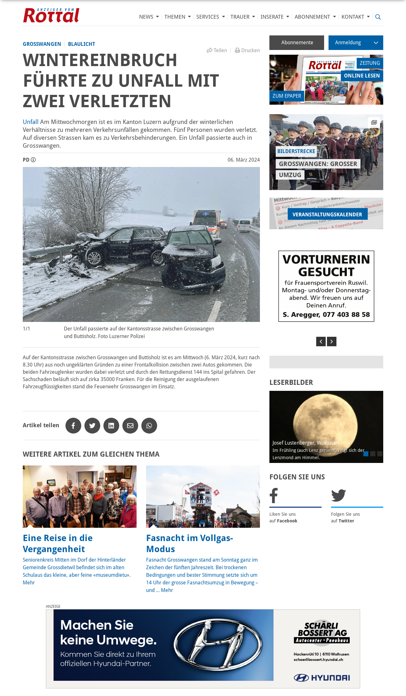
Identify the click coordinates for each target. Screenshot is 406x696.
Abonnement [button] (313, 17)
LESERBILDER (291, 382)
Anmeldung (356, 43)
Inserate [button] (273, 17)
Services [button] (208, 17)
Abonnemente (297, 43)
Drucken (247, 50)
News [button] (147, 17)
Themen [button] (175, 17)
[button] (321, 341)
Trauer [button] (241, 17)
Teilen (217, 50)
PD (29, 160)
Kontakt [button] (353, 17)
